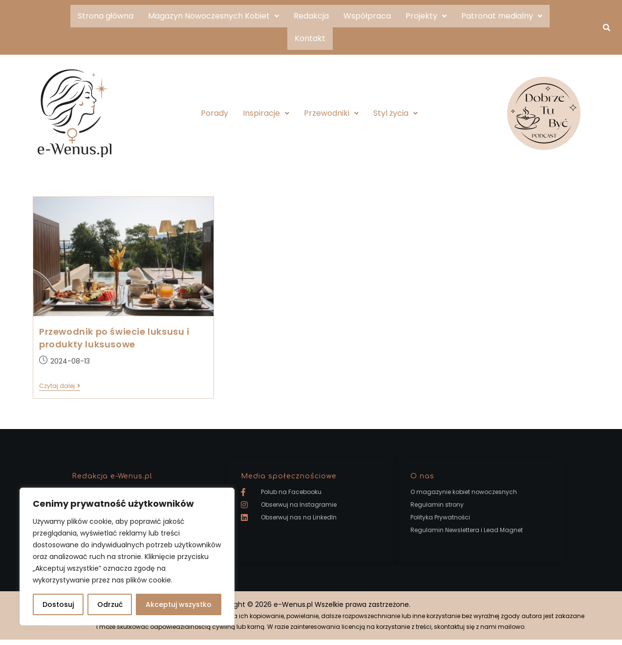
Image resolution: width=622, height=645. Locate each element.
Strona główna (105, 16)
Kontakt (310, 38)
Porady (214, 113)
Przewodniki (331, 113)
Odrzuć (110, 604)
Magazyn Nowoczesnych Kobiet (213, 16)
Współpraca (367, 16)
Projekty (426, 16)
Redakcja (311, 16)
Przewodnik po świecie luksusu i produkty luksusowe (114, 337)
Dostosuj (58, 604)
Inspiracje (266, 113)
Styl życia (395, 113)
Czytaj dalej (59, 386)
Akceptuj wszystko (179, 604)
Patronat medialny (501, 16)
